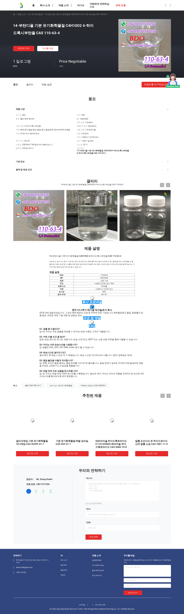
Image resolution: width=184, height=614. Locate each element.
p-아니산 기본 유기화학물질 (61, 385)
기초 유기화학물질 (34, 14)
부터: (89, 509)
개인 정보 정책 (100, 605)
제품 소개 (21, 14)
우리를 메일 (47, 48)
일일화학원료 (97, 560)
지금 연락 (93, 537)
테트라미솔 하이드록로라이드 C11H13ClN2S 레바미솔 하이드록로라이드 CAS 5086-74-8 (111, 444)
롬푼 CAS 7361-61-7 (33, 385)
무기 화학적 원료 (98, 565)
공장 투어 (64, 565)
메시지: (90, 478)
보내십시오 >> (133, 593)
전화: (89, 522)
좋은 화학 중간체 (98, 570)
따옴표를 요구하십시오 (156, 84)
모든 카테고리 (97, 575)
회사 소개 (64, 560)
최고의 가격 (23, 48)
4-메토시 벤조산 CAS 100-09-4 (93, 385)
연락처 (63, 575)
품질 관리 (64, 570)
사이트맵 (82, 605)
